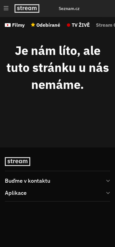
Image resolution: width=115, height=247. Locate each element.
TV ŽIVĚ (81, 25)
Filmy (18, 25)
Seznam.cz (69, 8)
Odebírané (48, 25)
